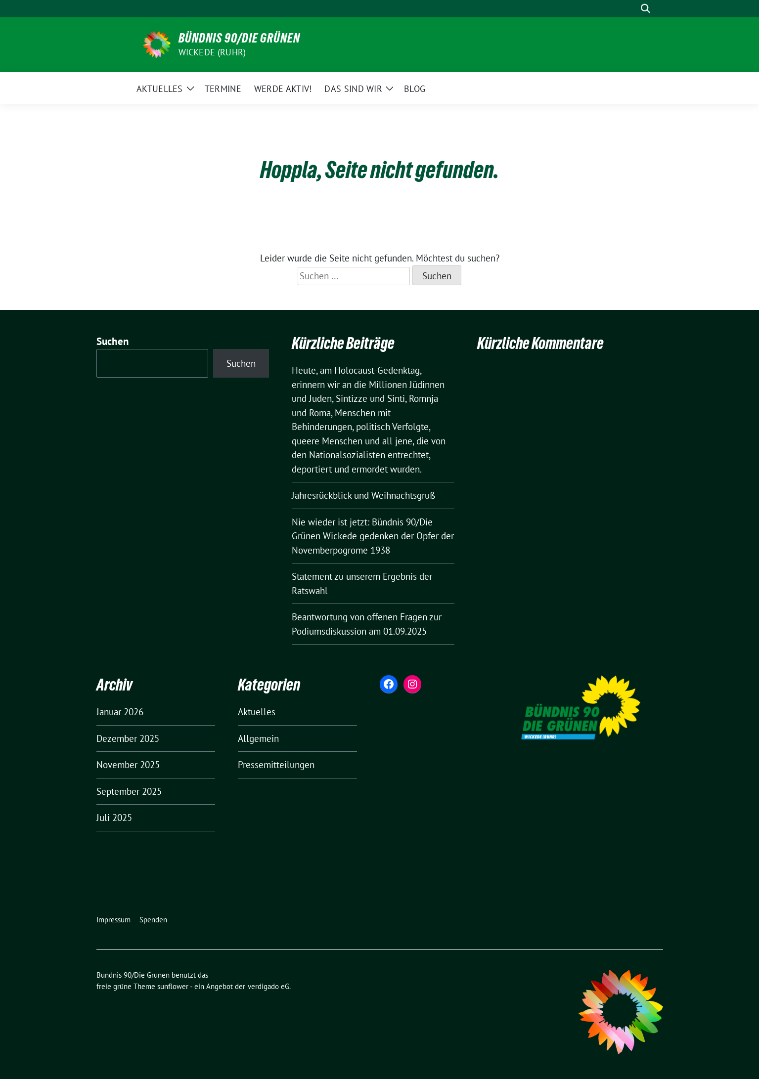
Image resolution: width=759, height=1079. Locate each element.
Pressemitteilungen (276, 765)
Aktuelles (256, 712)
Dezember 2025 (127, 738)
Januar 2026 (119, 712)
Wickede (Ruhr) (212, 52)
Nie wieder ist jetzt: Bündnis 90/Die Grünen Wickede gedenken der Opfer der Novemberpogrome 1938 (373, 536)
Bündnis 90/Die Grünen (239, 38)
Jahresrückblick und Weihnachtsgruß (363, 495)
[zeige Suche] (645, 8)
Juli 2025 (114, 817)
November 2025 (128, 765)
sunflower (172, 986)
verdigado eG (268, 986)
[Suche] (631, 8)
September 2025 (129, 791)
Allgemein (258, 738)
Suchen (112, 341)
